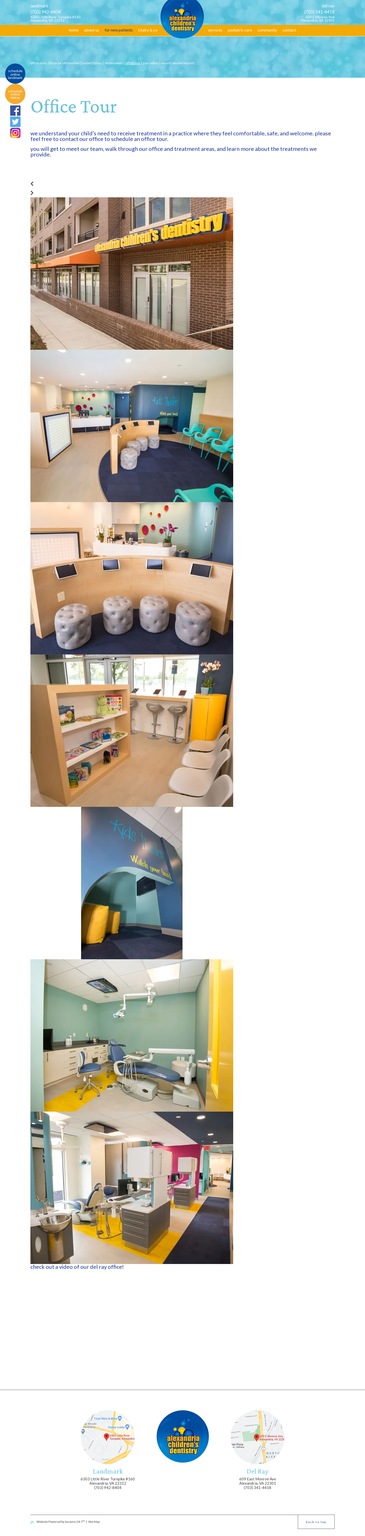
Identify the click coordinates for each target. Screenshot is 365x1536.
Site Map (94, 1522)
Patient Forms (92, 63)
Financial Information (64, 63)
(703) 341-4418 (319, 11)
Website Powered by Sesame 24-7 (57, 1522)
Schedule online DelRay (15, 94)
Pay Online (150, 63)
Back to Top (316, 1522)
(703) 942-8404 (45, 11)
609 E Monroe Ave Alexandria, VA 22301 (318, 18)
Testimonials (114, 63)
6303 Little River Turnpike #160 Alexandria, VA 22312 (55, 18)
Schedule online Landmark (15, 74)
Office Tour (132, 63)
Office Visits (38, 63)
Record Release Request (177, 63)
